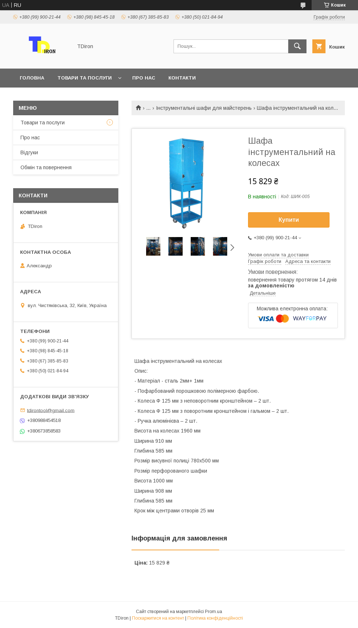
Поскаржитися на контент (158, 618)
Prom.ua (213, 611)
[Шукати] (297, 46)
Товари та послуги (84, 78)
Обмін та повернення (46, 167)
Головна (32, 78)
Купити (289, 220)
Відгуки (29, 152)
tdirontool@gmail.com (51, 410)
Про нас (143, 78)
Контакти (182, 78)
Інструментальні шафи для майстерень (204, 108)
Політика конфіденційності (215, 618)
